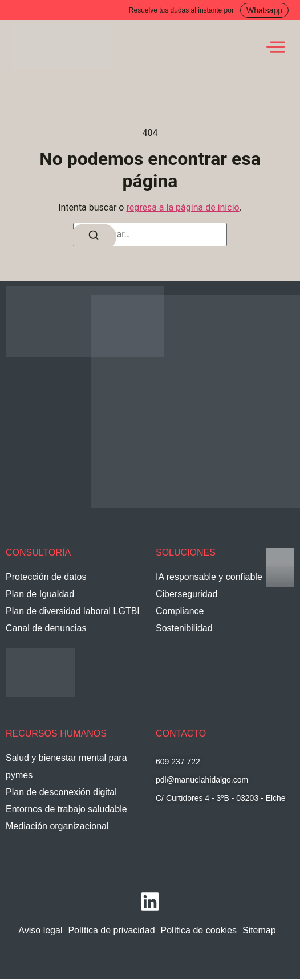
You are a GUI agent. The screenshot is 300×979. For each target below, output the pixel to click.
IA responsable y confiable (209, 577)
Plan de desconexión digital (61, 792)
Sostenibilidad (184, 628)
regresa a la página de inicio (182, 207)
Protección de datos (46, 577)
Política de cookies (199, 930)
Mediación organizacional (57, 826)
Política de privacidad (111, 930)
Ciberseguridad (187, 594)
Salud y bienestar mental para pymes (66, 766)
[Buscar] (93, 237)
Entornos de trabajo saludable (66, 809)
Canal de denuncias (46, 628)
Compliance (180, 611)
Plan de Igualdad (40, 594)
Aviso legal (40, 930)
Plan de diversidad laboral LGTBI (73, 611)
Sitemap (259, 930)
